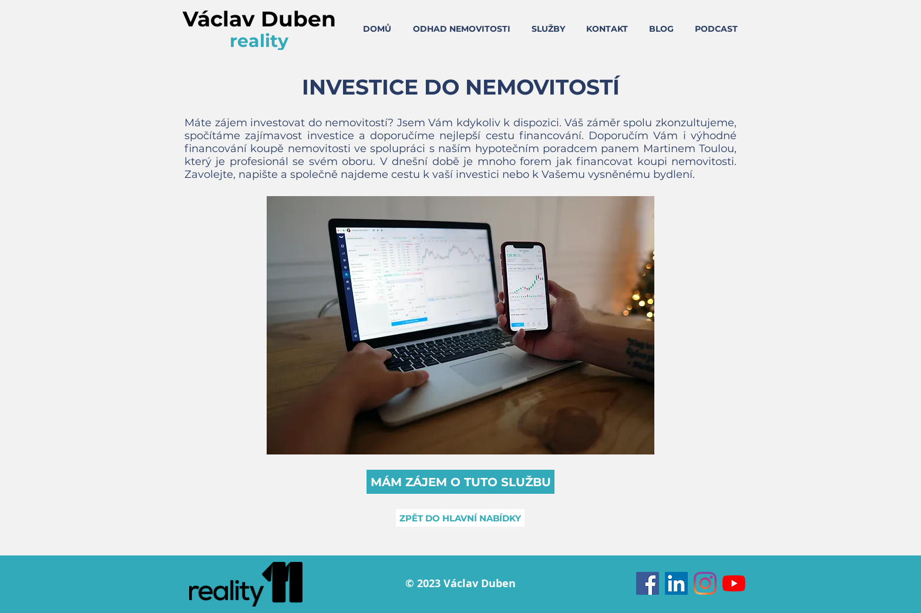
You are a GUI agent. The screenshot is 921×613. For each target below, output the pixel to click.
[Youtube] (733, 583)
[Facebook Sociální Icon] (647, 583)
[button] (460, 482)
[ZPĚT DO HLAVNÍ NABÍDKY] (460, 518)
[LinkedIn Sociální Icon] (676, 583)
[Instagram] (705, 583)
